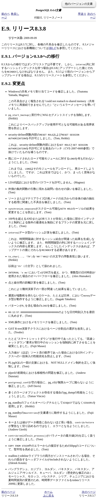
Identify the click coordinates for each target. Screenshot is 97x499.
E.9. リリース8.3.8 (23, 28)
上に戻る (48, 495)
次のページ (89, 491)
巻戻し (15, 13)
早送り (82, 13)
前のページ (8, 491)
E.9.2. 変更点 (13, 83)
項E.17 (53, 48)
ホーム (48, 491)
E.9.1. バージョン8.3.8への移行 (30, 56)
